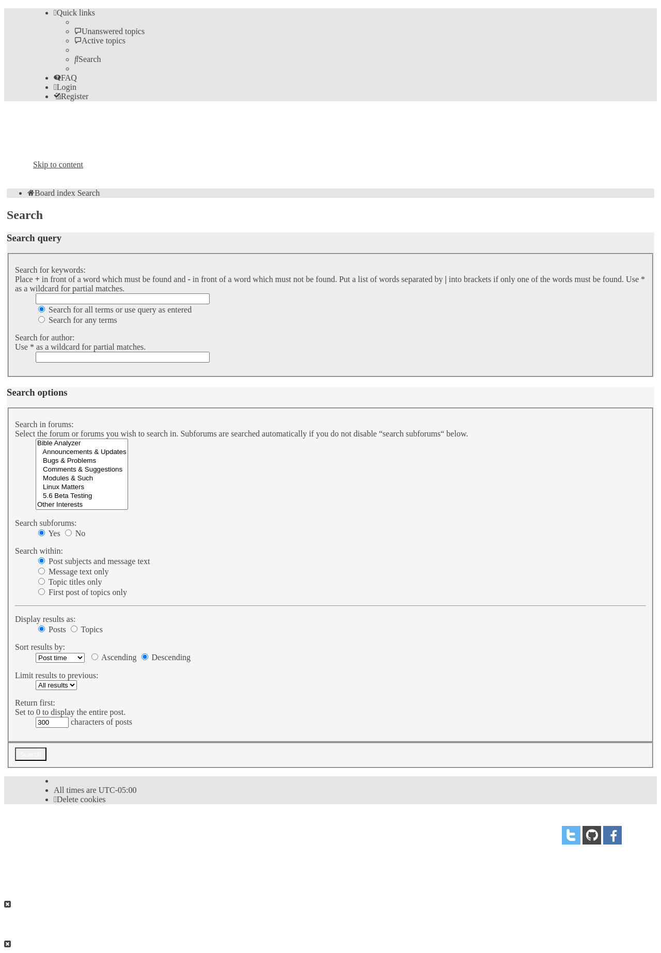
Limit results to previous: (56, 675)
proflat (68, 851)
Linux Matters (82, 487)
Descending (166, 657)
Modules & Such (82, 478)
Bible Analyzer (82, 443)
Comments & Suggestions (82, 469)
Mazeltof (115, 851)
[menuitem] (109, 31)
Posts (52, 629)
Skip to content (58, 164)
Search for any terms (77, 320)
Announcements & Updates (82, 452)
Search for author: (45, 337)
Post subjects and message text (94, 561)
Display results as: (45, 619)
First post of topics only (82, 592)
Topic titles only (70, 581)
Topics (87, 629)
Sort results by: (40, 647)
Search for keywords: (50, 269)
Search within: (39, 550)
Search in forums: (44, 424)
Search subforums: (46, 523)
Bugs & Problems (82, 461)
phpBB (91, 831)
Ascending (114, 657)
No (75, 533)
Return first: (35, 702)
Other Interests (82, 505)
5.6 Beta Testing (82, 496)
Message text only (73, 571)
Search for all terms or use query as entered (115, 309)
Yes (49, 533)
